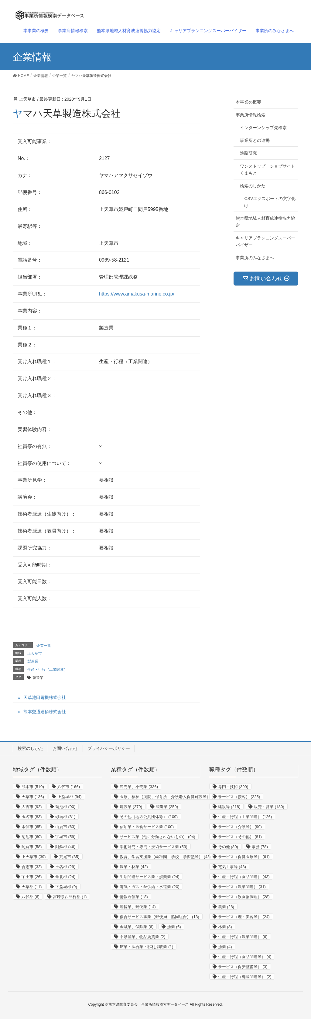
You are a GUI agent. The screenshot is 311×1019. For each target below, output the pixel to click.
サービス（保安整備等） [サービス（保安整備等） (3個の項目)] (243, 966)
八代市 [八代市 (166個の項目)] (68, 786)
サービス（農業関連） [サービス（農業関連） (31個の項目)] (242, 886)
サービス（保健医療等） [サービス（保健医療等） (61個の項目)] (244, 856)
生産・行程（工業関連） (47, 669)
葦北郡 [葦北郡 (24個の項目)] (65, 876)
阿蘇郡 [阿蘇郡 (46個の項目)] (65, 846)
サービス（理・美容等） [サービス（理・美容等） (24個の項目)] (244, 916)
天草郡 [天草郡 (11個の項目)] (32, 886)
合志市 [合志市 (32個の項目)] (32, 866)
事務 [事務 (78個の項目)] (260, 846)
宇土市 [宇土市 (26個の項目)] (32, 876)
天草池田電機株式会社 (44, 697)
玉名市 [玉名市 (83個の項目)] (32, 816)
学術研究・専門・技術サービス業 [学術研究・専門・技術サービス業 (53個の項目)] (153, 846)
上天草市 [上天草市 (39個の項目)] (34, 856)
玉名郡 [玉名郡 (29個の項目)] (65, 866)
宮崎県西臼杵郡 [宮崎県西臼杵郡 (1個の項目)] (70, 896)
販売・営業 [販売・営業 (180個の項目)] (269, 806)
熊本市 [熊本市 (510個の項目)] (33, 786)
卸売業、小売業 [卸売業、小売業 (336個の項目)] (139, 786)
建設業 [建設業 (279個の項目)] (131, 806)
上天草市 (34, 653)
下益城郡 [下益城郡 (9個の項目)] (66, 886)
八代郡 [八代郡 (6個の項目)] (30, 896)
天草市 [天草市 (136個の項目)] (33, 796)
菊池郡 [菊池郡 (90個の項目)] (65, 806)
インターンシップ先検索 (263, 127)
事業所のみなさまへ (255, 257)
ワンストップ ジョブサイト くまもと (269, 169)
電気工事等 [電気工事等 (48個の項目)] (232, 866)
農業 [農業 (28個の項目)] (226, 906)
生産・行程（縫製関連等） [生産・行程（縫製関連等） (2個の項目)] (245, 976)
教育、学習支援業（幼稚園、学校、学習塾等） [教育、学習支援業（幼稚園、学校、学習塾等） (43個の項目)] (165, 856)
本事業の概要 (248, 102)
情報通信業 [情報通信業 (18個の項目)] (134, 896)
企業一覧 (43, 645)
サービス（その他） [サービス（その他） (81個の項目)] (240, 836)
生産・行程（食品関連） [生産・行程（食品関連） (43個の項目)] (244, 876)
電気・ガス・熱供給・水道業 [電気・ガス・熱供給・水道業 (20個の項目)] (149, 886)
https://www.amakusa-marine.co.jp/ (136, 293)
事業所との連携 (255, 140)
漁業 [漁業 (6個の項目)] (174, 926)
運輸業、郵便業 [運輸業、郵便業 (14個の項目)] (138, 906)
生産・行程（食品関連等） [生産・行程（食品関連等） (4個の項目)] (245, 956)
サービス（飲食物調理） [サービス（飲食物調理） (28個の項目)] (244, 896)
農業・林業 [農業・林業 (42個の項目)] (134, 866)
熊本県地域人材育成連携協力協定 (265, 222)
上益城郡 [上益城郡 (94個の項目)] (69, 796)
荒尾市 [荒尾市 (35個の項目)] (69, 856)
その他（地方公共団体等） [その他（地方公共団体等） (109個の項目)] (149, 816)
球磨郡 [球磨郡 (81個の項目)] (65, 816)
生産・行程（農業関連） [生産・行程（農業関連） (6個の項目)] (243, 936)
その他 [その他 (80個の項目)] (228, 846)
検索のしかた (252, 185)
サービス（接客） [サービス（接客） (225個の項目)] (239, 796)
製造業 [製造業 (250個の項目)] (167, 806)
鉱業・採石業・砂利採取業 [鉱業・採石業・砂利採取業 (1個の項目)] (146, 946)
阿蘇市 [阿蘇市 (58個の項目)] (32, 846)
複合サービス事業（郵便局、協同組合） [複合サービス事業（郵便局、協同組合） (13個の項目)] (159, 916)
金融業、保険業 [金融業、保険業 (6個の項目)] (136, 926)
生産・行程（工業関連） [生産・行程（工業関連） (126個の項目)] (245, 816)
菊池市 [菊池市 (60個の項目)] (32, 836)
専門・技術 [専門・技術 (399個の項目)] (233, 786)
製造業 (32, 661)
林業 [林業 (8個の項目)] (225, 926)
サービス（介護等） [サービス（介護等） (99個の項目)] (240, 826)
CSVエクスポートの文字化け (270, 202)
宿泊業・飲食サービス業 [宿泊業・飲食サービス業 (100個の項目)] (147, 826)
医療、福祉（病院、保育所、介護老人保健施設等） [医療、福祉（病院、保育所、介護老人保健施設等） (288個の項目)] (170, 796)
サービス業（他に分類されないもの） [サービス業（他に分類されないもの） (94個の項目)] (157, 836)
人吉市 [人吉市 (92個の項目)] (32, 806)
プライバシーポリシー (108, 748)
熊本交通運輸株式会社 (44, 711)
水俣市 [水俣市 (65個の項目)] (32, 826)
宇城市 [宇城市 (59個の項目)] (65, 836)
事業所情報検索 (250, 114)
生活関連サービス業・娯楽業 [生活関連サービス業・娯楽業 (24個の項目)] (149, 876)
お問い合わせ (65, 748)
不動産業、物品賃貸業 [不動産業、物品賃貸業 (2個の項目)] (142, 936)
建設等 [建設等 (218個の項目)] (229, 806)
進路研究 (248, 153)
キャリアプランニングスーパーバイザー (265, 241)
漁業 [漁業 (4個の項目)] (225, 946)
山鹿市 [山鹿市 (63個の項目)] (65, 826)
